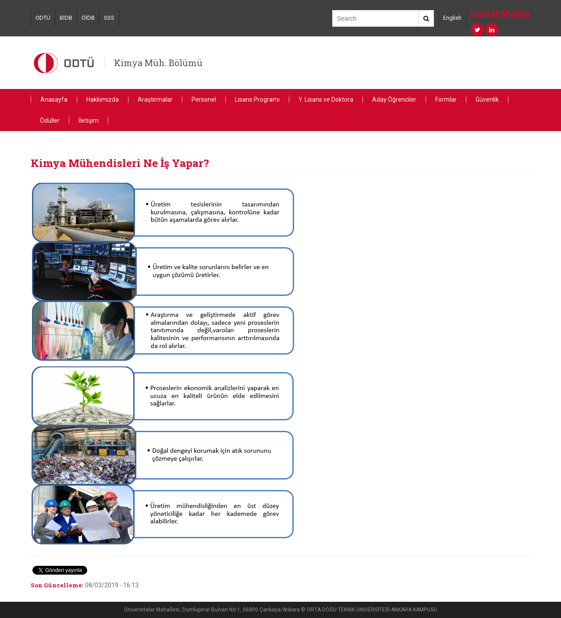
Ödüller (50, 120)
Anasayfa (53, 99)
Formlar (446, 99)
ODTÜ (43, 17)
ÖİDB (88, 17)
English (452, 17)
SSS (109, 17)
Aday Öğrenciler (394, 99)
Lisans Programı (257, 99)
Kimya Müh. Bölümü (158, 62)
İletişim (88, 120)
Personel (204, 99)
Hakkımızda (102, 99)
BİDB (66, 17)
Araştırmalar (155, 99)
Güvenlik (487, 99)
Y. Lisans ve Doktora (325, 99)
